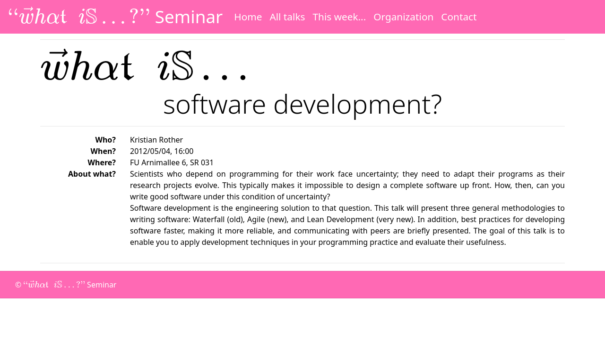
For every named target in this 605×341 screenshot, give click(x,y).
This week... (339, 16)
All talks (287, 16)
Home (248, 16)
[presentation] (79, 15)
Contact (458, 16)
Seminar (115, 17)
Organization (403, 16)
